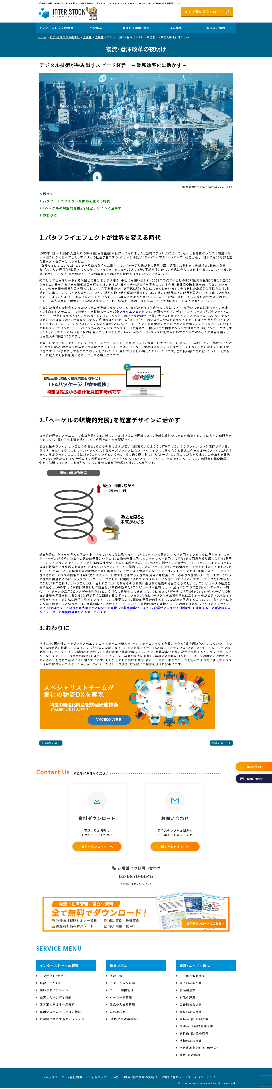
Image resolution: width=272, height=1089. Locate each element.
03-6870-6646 (136, 877)
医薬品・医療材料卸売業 (196, 1027)
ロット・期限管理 (122, 991)
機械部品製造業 (191, 1041)
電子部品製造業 (191, 984)
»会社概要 (75, 1078)
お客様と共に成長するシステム (62, 1020)
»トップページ (53, 1078)
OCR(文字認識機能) (124, 1020)
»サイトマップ (96, 1078)
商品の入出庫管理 (122, 1005)
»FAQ (114, 1078)
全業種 (87, 37)
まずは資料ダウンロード (204, 11)
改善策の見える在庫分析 (57, 1005)
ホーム (42, 37)
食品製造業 (188, 991)
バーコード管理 (121, 998)
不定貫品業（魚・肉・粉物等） (199, 1048)
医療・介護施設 (190, 1055)
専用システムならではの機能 (60, 1012)
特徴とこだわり (51, 984)
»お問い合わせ (171, 1078)
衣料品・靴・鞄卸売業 (194, 1020)
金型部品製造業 (191, 1012)
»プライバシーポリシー (203, 1078)
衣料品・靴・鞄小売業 (194, 1034)
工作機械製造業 (191, 1005)
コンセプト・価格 (52, 976)
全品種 (99, 37)
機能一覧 (116, 976)
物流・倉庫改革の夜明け (65, 37)
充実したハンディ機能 (56, 998)
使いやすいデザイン (54, 991)
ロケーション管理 (122, 984)
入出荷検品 (118, 1012)
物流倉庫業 (188, 998)
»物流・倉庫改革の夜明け (140, 1078)
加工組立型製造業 (192, 976)
